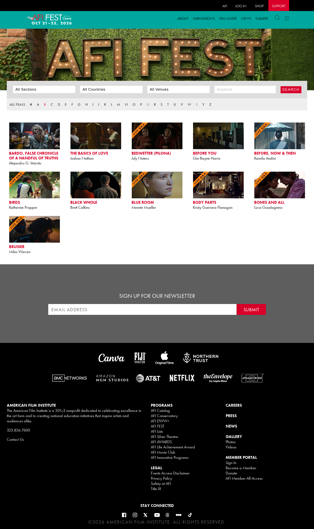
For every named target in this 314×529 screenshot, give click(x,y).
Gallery (262, 18)
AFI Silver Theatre (164, 436)
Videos (231, 447)
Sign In (231, 462)
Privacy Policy (161, 478)
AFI (224, 6)
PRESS (231, 415)
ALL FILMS (17, 104)
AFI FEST (157, 426)
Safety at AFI (161, 483)
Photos (230, 441)
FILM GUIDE (228, 18)
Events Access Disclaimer (170, 473)
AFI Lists (157, 431)
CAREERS (234, 405)
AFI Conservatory (164, 415)
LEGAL (156, 467)
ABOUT (182, 18)
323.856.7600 (18, 430)
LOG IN (241, 6)
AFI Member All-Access (244, 478)
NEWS (231, 426)
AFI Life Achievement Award (173, 447)
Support (279, 6)
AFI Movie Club (163, 452)
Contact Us (15, 439)
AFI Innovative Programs (169, 457)
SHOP (259, 6)
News (246, 18)
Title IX (156, 488)
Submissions (204, 18)
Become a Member (241, 467)
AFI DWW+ (160, 421)
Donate (231, 473)
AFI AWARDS (161, 441)
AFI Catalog (160, 410)
